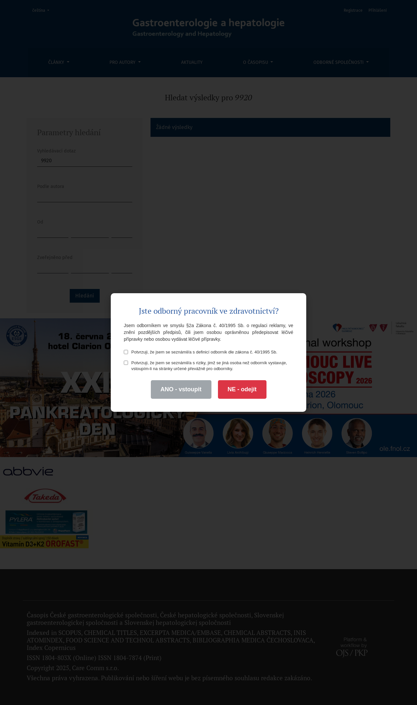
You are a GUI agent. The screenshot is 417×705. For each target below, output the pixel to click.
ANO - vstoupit (181, 389)
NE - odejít (242, 389)
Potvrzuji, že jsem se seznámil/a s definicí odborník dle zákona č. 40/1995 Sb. (200, 352)
